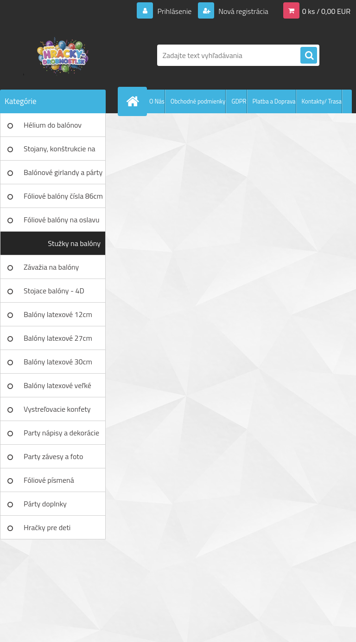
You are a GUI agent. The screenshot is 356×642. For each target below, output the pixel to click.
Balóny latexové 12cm (58, 314)
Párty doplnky (45, 503)
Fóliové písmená (49, 480)
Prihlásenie (174, 11)
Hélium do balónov (53, 124)
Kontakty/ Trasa (322, 101)
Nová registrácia (242, 11)
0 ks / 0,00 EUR (326, 11)
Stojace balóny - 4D (54, 290)
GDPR (238, 101)
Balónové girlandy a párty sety (63, 175)
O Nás (157, 101)
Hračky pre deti (47, 527)
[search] (308, 56)
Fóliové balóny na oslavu (61, 219)
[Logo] (63, 55)
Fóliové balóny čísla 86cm (63, 195)
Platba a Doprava (274, 101)
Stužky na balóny (74, 243)
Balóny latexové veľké (57, 385)
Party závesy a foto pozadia (53, 459)
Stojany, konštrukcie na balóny (59, 152)
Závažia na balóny (51, 266)
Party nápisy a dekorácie (61, 432)
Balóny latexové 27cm (58, 338)
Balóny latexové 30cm (58, 361)
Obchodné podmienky (198, 101)
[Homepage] (134, 101)
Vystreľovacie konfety (57, 409)
